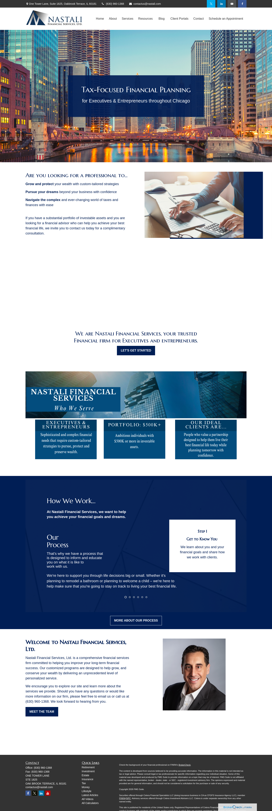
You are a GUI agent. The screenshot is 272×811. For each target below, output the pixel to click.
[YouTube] (232, 4)
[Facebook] (242, 4)
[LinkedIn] (221, 4)
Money (86, 787)
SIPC (128, 798)
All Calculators (90, 803)
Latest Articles (90, 795)
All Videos (88, 799)
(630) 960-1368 (112, 3)
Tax (84, 783)
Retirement (88, 767)
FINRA (122, 798)
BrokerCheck (184, 765)
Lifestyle (86, 791)
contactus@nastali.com (145, 3)
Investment (88, 771)
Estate (85, 775)
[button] (100, 19)
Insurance (87, 779)
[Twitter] (211, 4)
